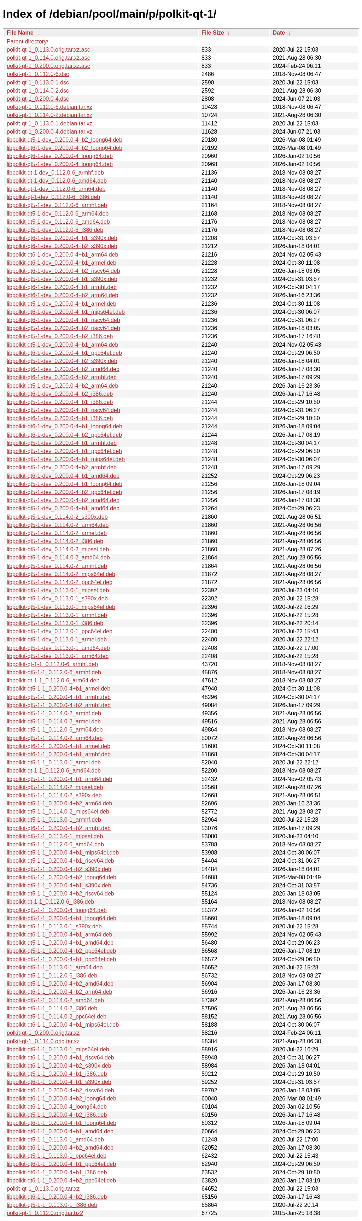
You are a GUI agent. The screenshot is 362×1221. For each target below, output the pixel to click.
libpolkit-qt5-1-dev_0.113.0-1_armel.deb (57, 639)
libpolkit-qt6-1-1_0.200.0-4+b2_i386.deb (57, 1197)
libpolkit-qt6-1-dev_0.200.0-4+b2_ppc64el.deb (64, 435)
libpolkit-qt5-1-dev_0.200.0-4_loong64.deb (60, 164)
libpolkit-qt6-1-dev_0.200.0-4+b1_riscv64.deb (63, 320)
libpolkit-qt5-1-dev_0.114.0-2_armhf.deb (57, 566)
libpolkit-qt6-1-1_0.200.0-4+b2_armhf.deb (59, 828)
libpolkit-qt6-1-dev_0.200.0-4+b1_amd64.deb (63, 476)
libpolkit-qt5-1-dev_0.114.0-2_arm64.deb (58, 525)
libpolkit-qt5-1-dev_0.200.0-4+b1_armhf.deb (62, 443)
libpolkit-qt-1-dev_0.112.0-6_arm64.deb (56, 189)
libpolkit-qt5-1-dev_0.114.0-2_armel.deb (57, 533)
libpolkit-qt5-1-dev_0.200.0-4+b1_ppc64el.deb (64, 451)
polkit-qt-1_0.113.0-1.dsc (38, 83)
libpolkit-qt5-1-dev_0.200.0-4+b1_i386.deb (60, 402)
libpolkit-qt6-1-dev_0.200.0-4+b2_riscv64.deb (63, 271)
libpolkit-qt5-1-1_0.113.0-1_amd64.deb (55, 1140)
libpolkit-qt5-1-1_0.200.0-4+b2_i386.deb (57, 1115)
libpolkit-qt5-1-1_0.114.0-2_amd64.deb (55, 1000)
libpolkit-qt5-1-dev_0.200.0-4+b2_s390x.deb (62, 361)
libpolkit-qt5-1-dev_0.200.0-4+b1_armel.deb (61, 304)
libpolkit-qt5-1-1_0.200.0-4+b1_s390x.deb (59, 885)
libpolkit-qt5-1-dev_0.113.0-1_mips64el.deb (61, 607)
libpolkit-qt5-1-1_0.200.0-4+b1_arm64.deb (59, 779)
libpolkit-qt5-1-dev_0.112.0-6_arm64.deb (58, 214)
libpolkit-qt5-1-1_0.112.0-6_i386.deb (52, 976)
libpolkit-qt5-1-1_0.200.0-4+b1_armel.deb (58, 689)
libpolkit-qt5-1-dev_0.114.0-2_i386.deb (55, 541)
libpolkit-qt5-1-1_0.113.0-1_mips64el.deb (58, 1049)
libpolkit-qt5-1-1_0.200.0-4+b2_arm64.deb (59, 803)
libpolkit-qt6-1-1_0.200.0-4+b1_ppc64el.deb (61, 1164)
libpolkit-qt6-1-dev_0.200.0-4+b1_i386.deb (60, 418)
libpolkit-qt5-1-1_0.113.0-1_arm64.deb (55, 967)
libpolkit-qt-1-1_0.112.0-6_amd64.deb (54, 771)
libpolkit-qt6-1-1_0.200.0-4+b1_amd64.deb (60, 1131)
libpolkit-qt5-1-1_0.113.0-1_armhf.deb (54, 820)
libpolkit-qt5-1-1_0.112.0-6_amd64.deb (55, 844)
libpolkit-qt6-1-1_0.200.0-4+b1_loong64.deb (61, 1123)
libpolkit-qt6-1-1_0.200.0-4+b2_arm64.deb (59, 992)
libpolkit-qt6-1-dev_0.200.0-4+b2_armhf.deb (62, 377)
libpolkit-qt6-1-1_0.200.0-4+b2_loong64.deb (61, 1099)
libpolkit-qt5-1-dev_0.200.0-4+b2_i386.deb (60, 336)
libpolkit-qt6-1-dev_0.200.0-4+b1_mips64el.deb (66, 312)
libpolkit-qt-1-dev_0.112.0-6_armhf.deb (55, 173)
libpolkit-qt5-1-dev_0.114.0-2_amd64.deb (58, 557)
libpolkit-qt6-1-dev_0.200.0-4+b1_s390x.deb (62, 238)
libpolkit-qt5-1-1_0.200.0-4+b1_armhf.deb (59, 697)
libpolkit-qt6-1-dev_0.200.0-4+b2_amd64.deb (63, 369)
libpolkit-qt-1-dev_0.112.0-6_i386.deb (53, 197)
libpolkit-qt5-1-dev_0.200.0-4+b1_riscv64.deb (63, 410)
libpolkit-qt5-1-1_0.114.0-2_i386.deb (52, 1008)
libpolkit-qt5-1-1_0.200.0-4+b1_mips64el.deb (63, 853)
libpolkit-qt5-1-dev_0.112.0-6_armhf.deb (57, 205)
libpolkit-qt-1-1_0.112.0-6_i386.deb (50, 902)
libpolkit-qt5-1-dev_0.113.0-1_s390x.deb (57, 598)
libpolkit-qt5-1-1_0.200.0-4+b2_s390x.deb (59, 869)
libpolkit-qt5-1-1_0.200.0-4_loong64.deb (57, 910)
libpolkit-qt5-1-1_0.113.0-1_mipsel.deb (55, 836)
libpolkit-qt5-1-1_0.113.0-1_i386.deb (52, 1205)
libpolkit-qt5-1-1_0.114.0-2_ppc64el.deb (56, 1017)
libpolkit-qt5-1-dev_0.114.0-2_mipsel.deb (58, 549)
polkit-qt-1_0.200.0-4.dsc (38, 99)
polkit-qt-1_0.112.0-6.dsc (38, 74)
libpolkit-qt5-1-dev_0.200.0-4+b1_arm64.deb (62, 345)
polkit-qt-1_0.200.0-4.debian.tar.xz (49, 132)
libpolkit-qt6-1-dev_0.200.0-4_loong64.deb (60, 156)
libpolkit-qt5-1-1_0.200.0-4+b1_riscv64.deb (60, 861)
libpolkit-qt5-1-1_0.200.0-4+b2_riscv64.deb (60, 894)
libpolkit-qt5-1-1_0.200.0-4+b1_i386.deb (57, 1074)
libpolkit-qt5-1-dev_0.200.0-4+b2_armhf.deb (62, 467)
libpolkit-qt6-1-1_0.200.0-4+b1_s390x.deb (59, 1082)
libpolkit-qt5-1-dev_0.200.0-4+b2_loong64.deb (64, 140)
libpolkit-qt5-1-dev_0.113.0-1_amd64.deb (58, 648)
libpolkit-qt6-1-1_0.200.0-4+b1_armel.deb (58, 746)
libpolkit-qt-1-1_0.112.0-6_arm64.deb (53, 680)
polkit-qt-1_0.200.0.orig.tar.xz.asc (48, 66)
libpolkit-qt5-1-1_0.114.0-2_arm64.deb (55, 738)
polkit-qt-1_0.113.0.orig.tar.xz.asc (48, 50)
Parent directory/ (27, 42)
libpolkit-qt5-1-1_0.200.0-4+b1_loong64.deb (61, 918)
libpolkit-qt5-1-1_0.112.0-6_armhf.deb (54, 672)
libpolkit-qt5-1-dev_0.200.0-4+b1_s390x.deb (62, 279)
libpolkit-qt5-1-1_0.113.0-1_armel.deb (54, 762)
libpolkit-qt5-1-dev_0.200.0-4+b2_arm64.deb (62, 386)
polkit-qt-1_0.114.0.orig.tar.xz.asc (48, 58)
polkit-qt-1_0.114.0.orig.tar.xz (43, 1041)
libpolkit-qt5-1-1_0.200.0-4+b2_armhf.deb (59, 705)
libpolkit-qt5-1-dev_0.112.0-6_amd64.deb (58, 222)
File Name (20, 33)
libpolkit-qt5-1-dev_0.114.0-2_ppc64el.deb (59, 582)
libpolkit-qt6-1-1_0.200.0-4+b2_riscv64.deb (60, 1090)
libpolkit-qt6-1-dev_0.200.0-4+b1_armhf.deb (62, 287)
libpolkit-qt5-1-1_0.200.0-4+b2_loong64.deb (61, 877)
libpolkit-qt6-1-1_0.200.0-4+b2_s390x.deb (59, 1066)
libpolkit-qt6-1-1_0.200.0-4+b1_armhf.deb (59, 754)
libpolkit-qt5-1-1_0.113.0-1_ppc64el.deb (56, 1156)
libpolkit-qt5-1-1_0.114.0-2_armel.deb (54, 721)
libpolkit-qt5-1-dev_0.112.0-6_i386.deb (55, 230)
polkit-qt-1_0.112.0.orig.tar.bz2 (45, 1213)
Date (279, 33)
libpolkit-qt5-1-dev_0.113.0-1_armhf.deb (57, 615)
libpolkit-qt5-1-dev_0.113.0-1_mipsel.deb (58, 590)
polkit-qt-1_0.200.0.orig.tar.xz (43, 1033)
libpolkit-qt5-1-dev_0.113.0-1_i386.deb (55, 623)
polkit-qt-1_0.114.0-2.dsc (38, 91)
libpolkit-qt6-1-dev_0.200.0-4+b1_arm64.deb (62, 255)
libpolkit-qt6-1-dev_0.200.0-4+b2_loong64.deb (64, 148)
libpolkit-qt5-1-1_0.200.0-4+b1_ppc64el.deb (61, 959)
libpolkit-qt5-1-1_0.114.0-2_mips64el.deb (58, 812)
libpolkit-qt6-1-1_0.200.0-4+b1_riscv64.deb (60, 1058)
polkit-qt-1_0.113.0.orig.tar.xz (43, 1189)
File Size (213, 33)
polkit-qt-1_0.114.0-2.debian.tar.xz (49, 115)
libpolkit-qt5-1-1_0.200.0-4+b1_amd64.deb (60, 943)
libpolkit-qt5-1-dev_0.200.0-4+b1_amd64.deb (63, 508)
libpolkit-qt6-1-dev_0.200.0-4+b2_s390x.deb (62, 246)
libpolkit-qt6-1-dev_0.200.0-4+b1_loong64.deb (64, 426)
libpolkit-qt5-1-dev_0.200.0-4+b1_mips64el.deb (66, 459)
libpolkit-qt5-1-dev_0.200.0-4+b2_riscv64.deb (63, 328)
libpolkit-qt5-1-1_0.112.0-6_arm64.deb (55, 730)
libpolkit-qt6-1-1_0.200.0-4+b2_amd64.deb (60, 1148)
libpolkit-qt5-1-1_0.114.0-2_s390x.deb (54, 795)
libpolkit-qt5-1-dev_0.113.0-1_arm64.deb (58, 656)
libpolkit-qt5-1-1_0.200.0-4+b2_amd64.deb (60, 984)
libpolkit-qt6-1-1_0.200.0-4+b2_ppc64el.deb (61, 1181)
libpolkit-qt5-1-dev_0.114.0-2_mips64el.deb (61, 574)
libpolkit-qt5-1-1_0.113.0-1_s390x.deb (54, 926)
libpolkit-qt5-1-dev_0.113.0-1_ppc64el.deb (59, 631)
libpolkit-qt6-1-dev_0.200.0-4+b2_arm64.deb (62, 295)
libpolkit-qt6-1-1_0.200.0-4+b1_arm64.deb (59, 935)
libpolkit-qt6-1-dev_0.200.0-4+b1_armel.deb (61, 263)
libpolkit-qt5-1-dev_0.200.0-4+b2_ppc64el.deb (64, 492)
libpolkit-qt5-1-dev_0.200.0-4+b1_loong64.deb (64, 484)
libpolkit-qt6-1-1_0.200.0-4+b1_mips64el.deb (63, 1025)
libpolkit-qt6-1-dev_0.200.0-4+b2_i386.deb (60, 394)
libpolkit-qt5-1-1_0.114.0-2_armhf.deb (54, 713)
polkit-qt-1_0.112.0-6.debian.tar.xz (49, 107)
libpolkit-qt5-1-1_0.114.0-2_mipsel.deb (55, 787)
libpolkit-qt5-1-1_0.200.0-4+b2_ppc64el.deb (61, 951)
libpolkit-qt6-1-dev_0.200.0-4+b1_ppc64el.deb (64, 353)
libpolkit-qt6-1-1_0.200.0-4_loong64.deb (57, 1107)
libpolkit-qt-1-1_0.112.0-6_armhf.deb (52, 664)
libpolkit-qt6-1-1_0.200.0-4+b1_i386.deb (57, 1172)
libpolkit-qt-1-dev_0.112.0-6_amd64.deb (57, 181)
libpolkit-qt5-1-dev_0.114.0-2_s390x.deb (57, 517)
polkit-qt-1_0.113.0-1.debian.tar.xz (49, 124)
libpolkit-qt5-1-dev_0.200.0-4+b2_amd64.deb (63, 500)
